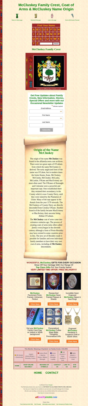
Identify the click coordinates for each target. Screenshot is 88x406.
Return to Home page (17, 20)
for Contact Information (49, 393)
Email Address (51, 108)
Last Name (46, 122)
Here (41, 393)
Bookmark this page (36, 20)
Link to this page (52, 20)
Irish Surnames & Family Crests (64, 404)
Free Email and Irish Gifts (26, 404)
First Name (52, 115)
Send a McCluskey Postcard (72, 20)
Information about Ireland (48, 404)
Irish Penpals (37, 404)
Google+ (51, 385)
